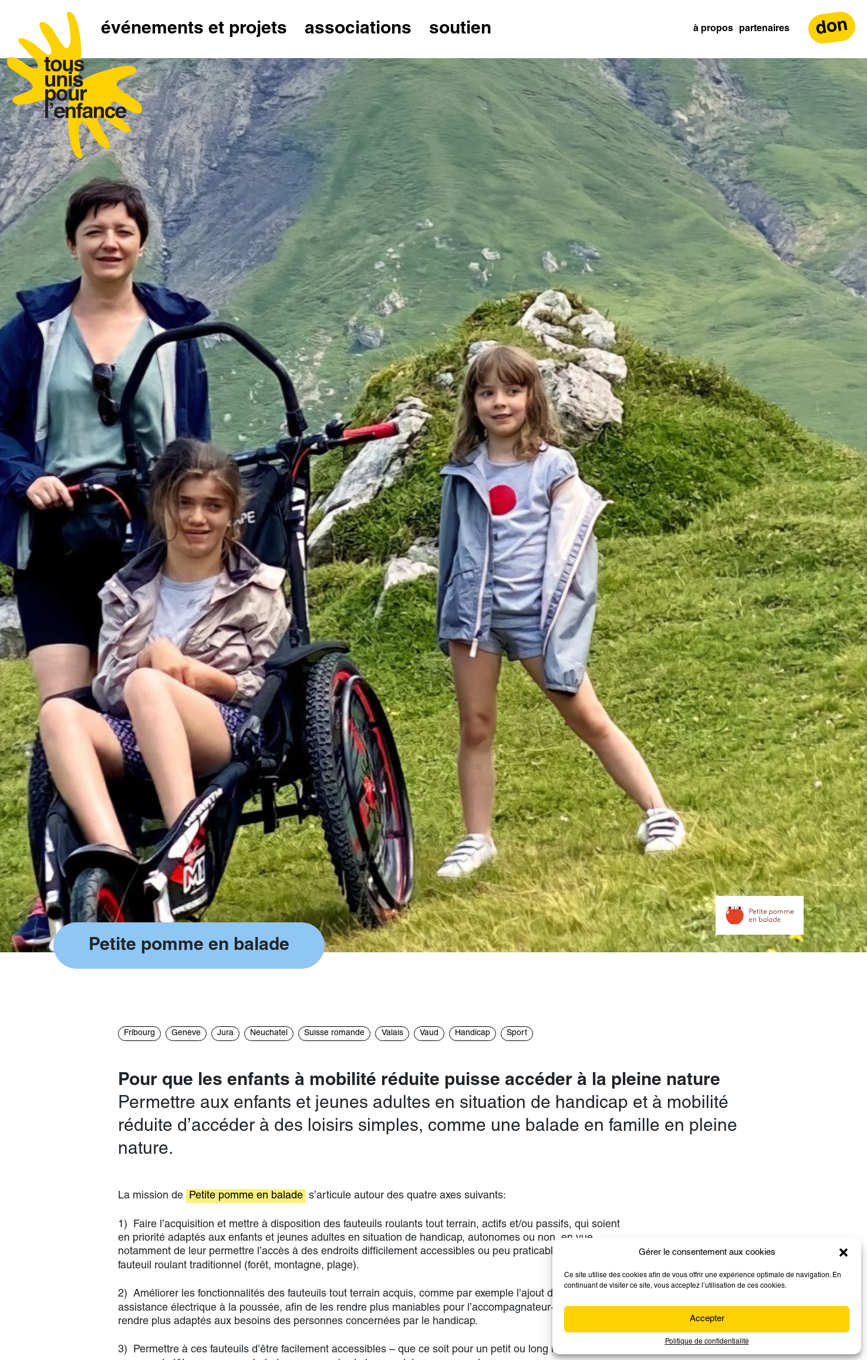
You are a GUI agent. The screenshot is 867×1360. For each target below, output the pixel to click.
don (832, 27)
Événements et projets (194, 29)
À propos (713, 28)
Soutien (460, 29)
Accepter (707, 1319)
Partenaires (764, 28)
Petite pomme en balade (246, 1195)
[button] (843, 1252)
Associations (358, 29)
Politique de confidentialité (707, 1341)
